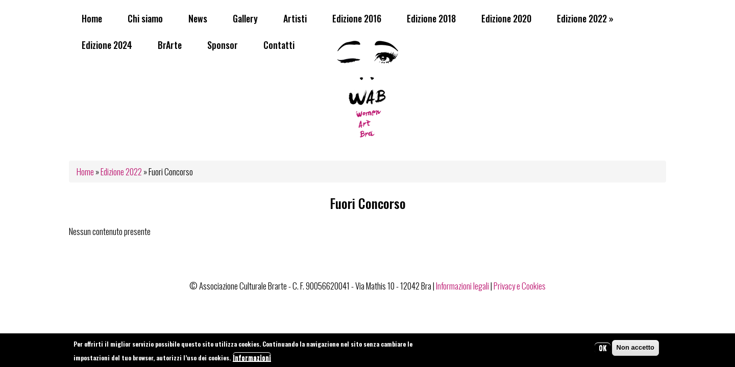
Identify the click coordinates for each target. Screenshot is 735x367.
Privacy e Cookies (520, 285)
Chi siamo (145, 18)
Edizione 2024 (107, 44)
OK (602, 350)
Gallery (245, 18)
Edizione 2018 (431, 18)
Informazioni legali (462, 285)
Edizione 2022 (585, 18)
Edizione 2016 (356, 18)
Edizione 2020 (506, 18)
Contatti (279, 44)
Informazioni (252, 359)
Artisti (295, 18)
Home (92, 18)
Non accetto (635, 349)
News (197, 18)
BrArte (170, 44)
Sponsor (222, 44)
